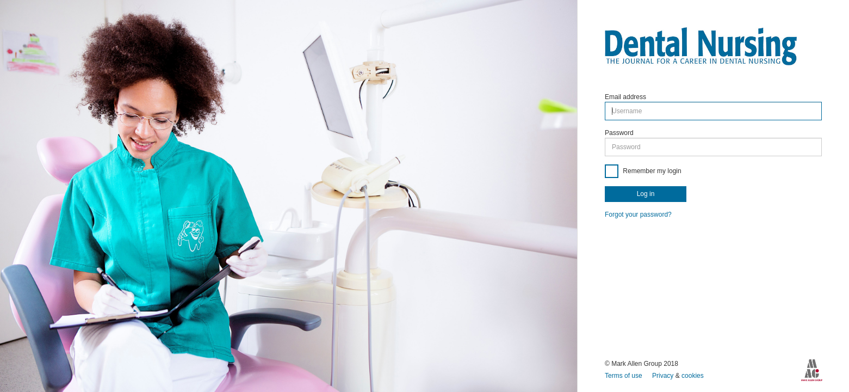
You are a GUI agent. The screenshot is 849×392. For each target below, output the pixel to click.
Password (619, 133)
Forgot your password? (638, 214)
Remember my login (651, 171)
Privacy (664, 375)
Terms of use (624, 375)
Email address (625, 97)
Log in (646, 194)
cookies (692, 375)
